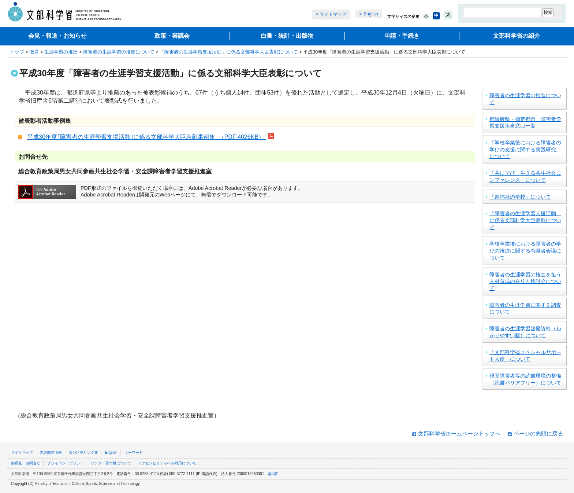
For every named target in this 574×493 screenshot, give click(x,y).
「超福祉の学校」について (520, 197)
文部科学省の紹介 (516, 36)
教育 (34, 52)
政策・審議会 (172, 36)
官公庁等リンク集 (83, 452)
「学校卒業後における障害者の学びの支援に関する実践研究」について (525, 149)
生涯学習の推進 (61, 52)
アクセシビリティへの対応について (167, 463)
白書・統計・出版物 (287, 36)
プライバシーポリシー (65, 463)
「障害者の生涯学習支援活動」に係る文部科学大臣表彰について (229, 52)
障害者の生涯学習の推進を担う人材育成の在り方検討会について (525, 281)
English (371, 13)
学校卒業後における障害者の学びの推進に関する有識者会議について (525, 250)
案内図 (273, 474)
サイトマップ (333, 14)
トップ (17, 52)
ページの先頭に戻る (538, 433)
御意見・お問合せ (25, 463)
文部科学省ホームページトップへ (459, 433)
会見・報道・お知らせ (57, 36)
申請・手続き (402, 36)
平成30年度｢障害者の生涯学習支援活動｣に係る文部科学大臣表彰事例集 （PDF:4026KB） (146, 137)
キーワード (133, 452)
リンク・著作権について (111, 463)
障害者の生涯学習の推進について (118, 52)
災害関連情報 (51, 452)
